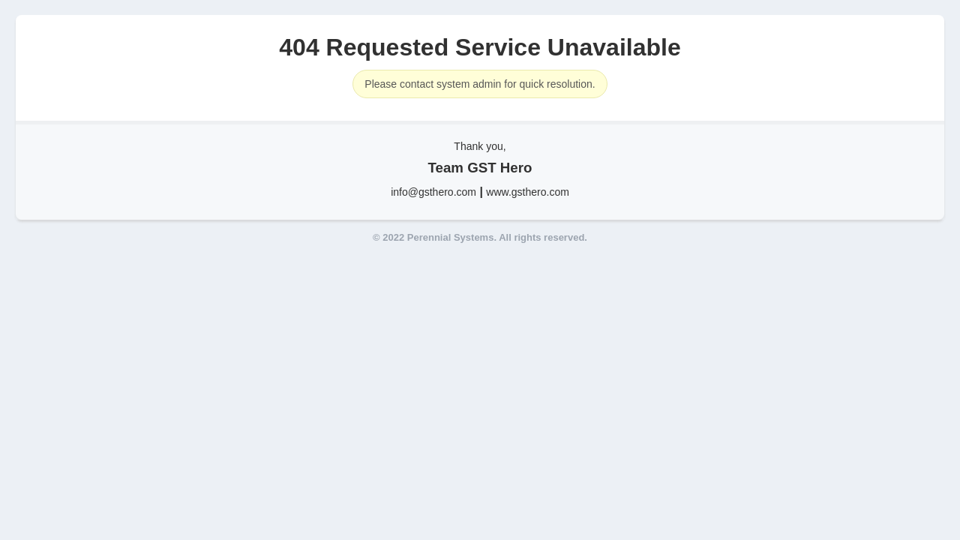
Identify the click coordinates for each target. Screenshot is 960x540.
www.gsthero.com (527, 192)
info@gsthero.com (433, 192)
